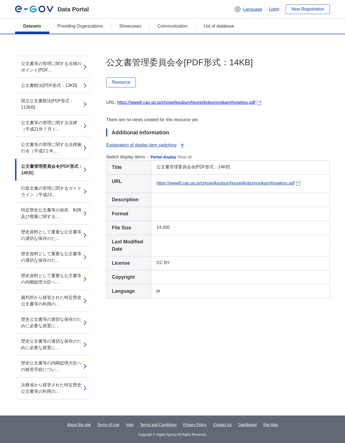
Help (130, 424)
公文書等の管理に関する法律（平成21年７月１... (49, 125)
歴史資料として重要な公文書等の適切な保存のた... (51, 235)
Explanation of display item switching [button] (145, 145)
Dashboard (247, 424)
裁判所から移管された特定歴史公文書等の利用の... (51, 300)
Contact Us (222, 424)
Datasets (32, 26)
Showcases (130, 26)
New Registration (307, 9)
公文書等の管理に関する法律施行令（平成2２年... (51, 147)
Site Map (270, 424)
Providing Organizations (80, 26)
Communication (172, 26)
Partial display (163, 157)
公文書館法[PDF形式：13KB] (49, 85)
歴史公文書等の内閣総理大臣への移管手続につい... (51, 366)
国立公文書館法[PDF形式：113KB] (47, 104)
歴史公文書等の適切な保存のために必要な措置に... (51, 322)
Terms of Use (108, 424)
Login (274, 9)
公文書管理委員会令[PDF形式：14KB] (52, 169)
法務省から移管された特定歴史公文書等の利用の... (51, 388)
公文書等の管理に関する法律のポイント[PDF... (51, 66)
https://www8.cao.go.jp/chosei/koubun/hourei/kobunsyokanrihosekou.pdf (186, 102)
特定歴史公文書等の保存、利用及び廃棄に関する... (51, 213)
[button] (248, 9)
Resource (121, 82)
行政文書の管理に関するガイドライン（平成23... (51, 191)
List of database (219, 26)
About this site (79, 424)
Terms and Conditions (158, 424)
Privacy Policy (194, 424)
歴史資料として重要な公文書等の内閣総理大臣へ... (51, 278)
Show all (184, 157)
